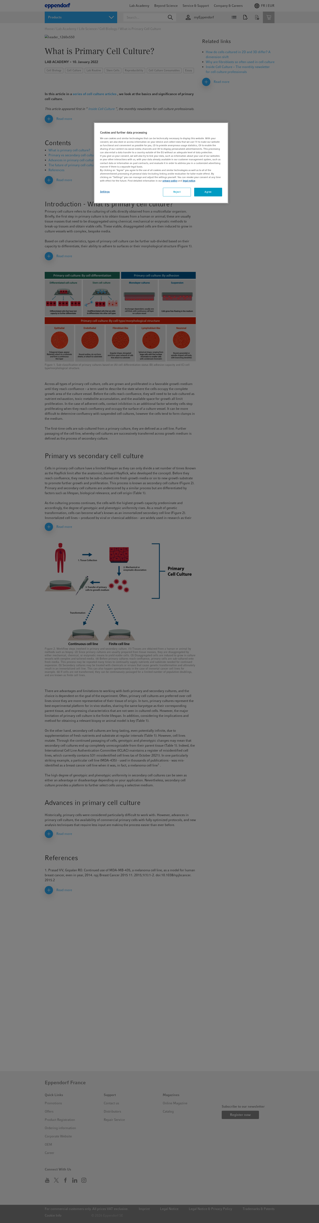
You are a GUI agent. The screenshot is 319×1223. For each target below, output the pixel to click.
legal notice (189, 180)
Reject (177, 191)
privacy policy (170, 180)
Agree (208, 191)
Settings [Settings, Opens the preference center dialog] (105, 191)
